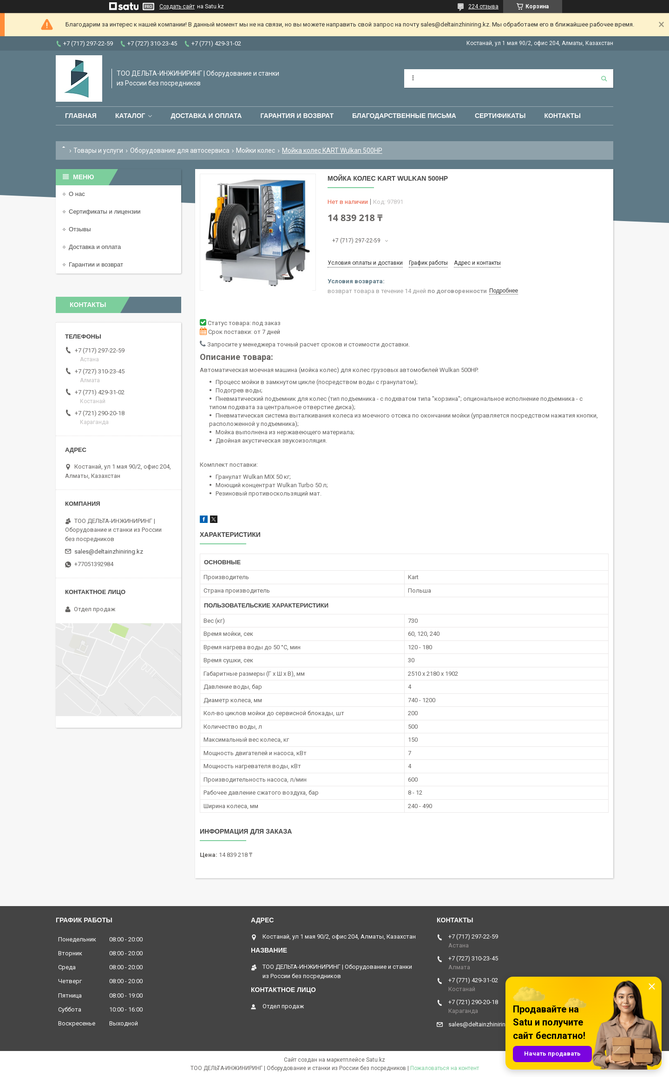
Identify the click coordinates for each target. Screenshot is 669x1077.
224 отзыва (483, 6)
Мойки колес (255, 150)
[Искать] (604, 78)
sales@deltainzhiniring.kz (108, 551)
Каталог (130, 115)
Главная (81, 115)
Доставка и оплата (206, 115)
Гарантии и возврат (96, 264)
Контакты (562, 115)
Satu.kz (375, 1060)
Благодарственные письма (404, 115)
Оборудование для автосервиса (180, 150)
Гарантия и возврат (297, 115)
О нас (77, 193)
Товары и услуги (98, 150)
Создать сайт (177, 6)
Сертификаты (500, 115)
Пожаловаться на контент (444, 1068)
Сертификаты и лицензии (104, 211)
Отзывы (80, 229)
